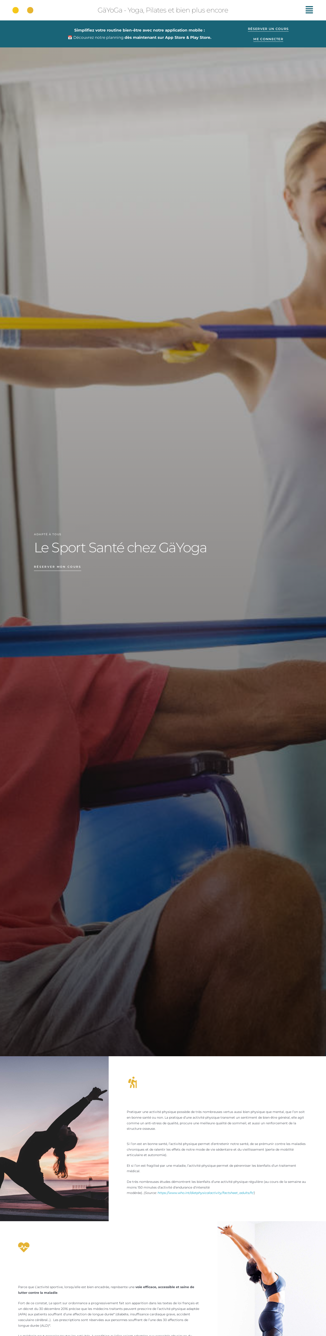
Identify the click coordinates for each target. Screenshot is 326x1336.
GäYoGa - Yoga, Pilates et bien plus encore (163, 10)
